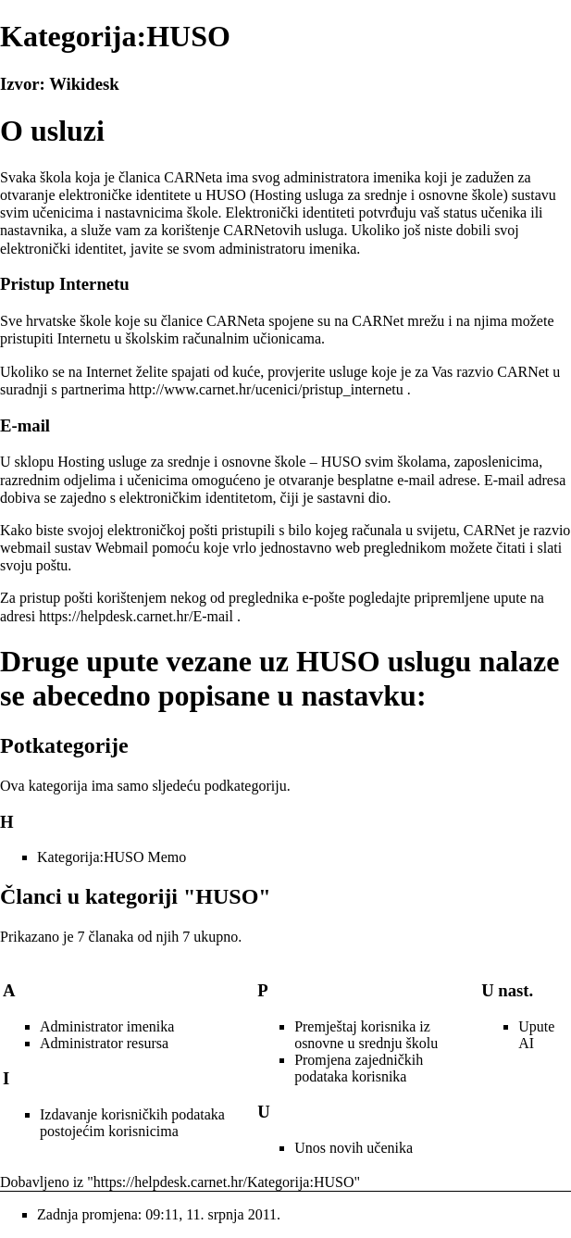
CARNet (377, 321)
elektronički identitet (61, 248)
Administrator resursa (104, 1043)
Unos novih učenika (353, 1148)
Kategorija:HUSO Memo (111, 857)
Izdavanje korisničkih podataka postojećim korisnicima (132, 1123)
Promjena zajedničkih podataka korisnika (358, 1068)
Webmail (121, 548)
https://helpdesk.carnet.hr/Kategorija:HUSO (223, 1182)
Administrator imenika (107, 1026)
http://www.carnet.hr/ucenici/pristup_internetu (266, 389)
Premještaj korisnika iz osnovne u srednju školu (366, 1035)
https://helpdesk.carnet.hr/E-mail (136, 616)
